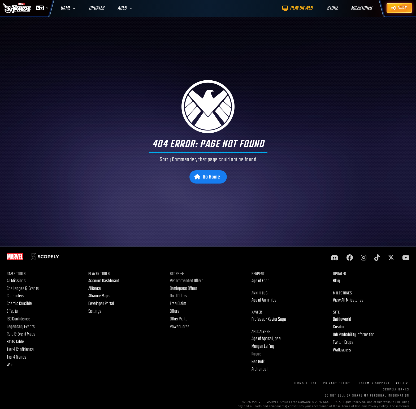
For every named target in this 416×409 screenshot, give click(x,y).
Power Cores (180, 326)
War (10, 365)
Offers (174, 311)
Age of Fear (260, 281)
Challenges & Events (23, 288)
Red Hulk (258, 361)
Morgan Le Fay (263, 346)
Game (65, 8)
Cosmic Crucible (19, 303)
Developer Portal (101, 303)
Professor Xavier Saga (269, 319)
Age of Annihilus (264, 300)
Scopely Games (396, 389)
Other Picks (179, 319)
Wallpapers (342, 350)
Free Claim (178, 303)
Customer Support (373, 383)
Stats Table (15, 342)
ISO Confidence (18, 319)
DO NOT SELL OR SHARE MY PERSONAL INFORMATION (367, 396)
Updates (96, 8)
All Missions (16, 281)
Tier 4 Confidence (20, 349)
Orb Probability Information (354, 334)
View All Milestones (348, 300)
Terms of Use (305, 383)
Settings (95, 311)
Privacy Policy (336, 383)
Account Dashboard (103, 281)
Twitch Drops (343, 342)
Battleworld (342, 319)
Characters (15, 296)
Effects (12, 311)
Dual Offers (178, 296)
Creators (339, 327)
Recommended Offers (186, 281)
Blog (336, 281)
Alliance (94, 288)
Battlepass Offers (183, 288)
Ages (122, 8)
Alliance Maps (99, 296)
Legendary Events (21, 326)
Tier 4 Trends (17, 357)
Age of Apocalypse (266, 338)
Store (177, 273)
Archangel (260, 369)
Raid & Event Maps (21, 334)
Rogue (257, 354)
